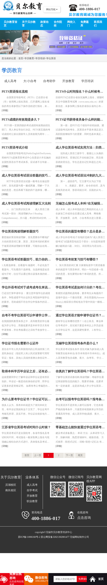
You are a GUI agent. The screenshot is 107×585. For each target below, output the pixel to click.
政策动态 (44, 23)
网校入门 (71, 23)
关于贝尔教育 (29, 23)
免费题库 (84, 23)
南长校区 (10, 490)
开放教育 (68, 81)
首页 (20, 58)
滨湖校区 (10, 484)
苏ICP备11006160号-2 (29, 537)
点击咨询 (84, 518)
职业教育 (32, 501)
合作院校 (58, 23)
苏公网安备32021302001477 (55, 537)
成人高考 (10, 81)
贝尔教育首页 (10, 23)
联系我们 (98, 23)
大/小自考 (29, 81)
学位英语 (51, 58)
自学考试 (32, 490)
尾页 (80, 455)
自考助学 (49, 81)
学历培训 (40, 58)
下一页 (69, 455)
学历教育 (29, 58)
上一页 (37, 455)
